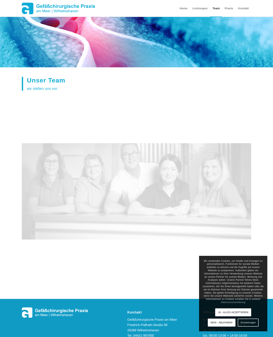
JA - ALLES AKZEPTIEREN (233, 312)
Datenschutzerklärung (233, 302)
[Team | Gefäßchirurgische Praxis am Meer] (136, 184)
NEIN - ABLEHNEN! (222, 322)
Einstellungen (248, 322)
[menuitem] (183, 8)
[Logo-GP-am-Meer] (58, 8)
